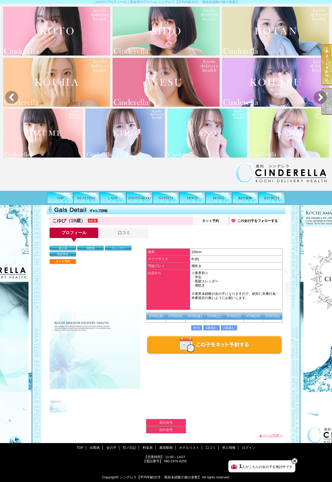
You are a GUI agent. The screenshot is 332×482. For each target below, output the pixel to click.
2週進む (229, 328)
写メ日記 (139, 198)
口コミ (245, 198)
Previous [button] (11, 97)
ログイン (248, 448)
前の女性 (166, 422)
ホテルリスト (219, 198)
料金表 (166, 198)
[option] (166, 97)
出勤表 (86, 198)
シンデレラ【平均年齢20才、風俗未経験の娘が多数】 (160, 477)
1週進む (211, 328)
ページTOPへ (272, 435)
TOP (60, 198)
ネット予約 (210, 221)
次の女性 (166, 430)
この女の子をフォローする (257, 221)
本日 (196, 328)
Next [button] (320, 97)
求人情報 (272, 198)
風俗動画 (192, 198)
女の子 (113, 198)
